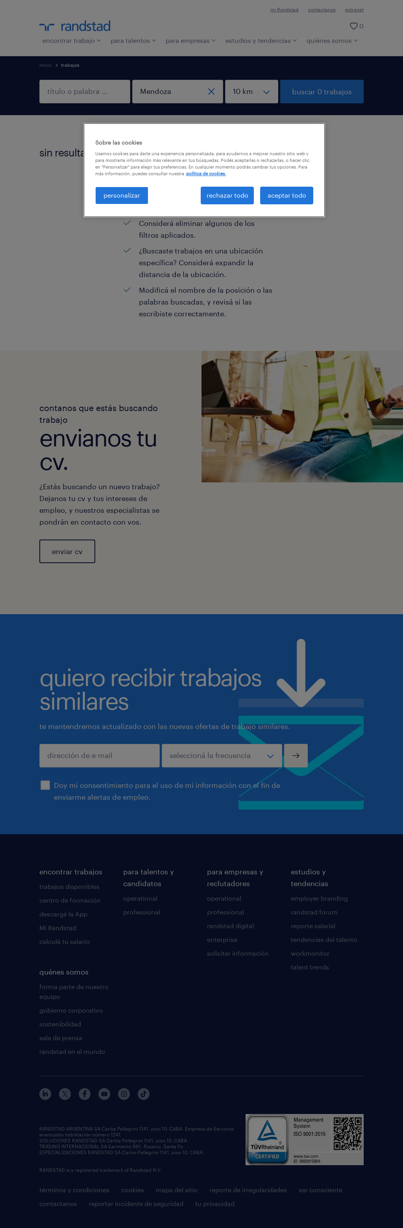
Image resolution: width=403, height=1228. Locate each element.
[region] (204, 170)
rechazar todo (227, 195)
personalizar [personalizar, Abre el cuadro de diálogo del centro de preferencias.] (122, 195)
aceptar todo (287, 195)
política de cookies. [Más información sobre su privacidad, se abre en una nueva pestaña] (206, 173)
